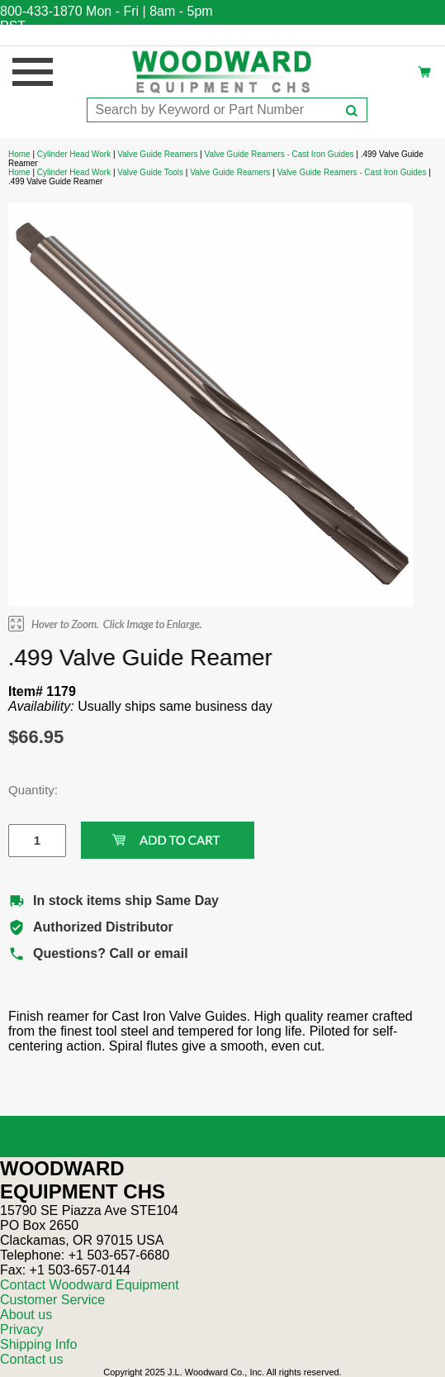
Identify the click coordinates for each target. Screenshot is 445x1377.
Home (19, 154)
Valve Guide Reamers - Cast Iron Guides (279, 154)
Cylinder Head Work (74, 154)
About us (26, 1315)
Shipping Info (38, 1344)
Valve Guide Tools (150, 172)
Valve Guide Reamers (157, 154)
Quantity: (24, 790)
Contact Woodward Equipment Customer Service (89, 1292)
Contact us (31, 1359)
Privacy (21, 1329)
